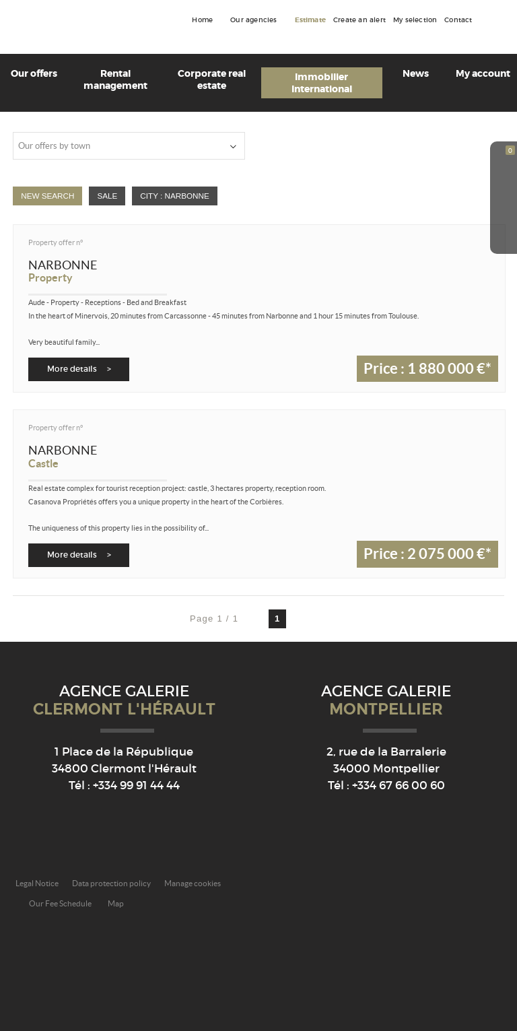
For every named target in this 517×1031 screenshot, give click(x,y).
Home (202, 20)
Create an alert (359, 20)
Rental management (115, 79)
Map (116, 903)
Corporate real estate (212, 79)
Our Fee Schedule (61, 903)
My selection (415, 20)
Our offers (34, 73)
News (416, 73)
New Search (47, 195)
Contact (458, 20)
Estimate (310, 20)
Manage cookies (192, 883)
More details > (79, 369)
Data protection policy (111, 883)
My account (483, 73)
